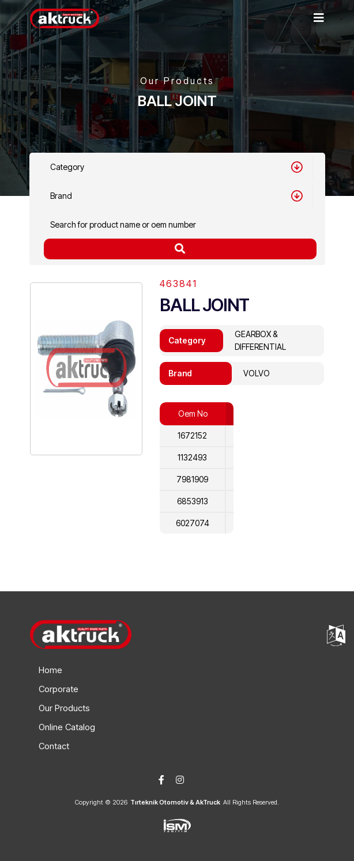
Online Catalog (67, 727)
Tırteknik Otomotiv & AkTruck (175, 802)
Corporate (58, 688)
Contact (54, 746)
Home (50, 669)
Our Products (64, 708)
